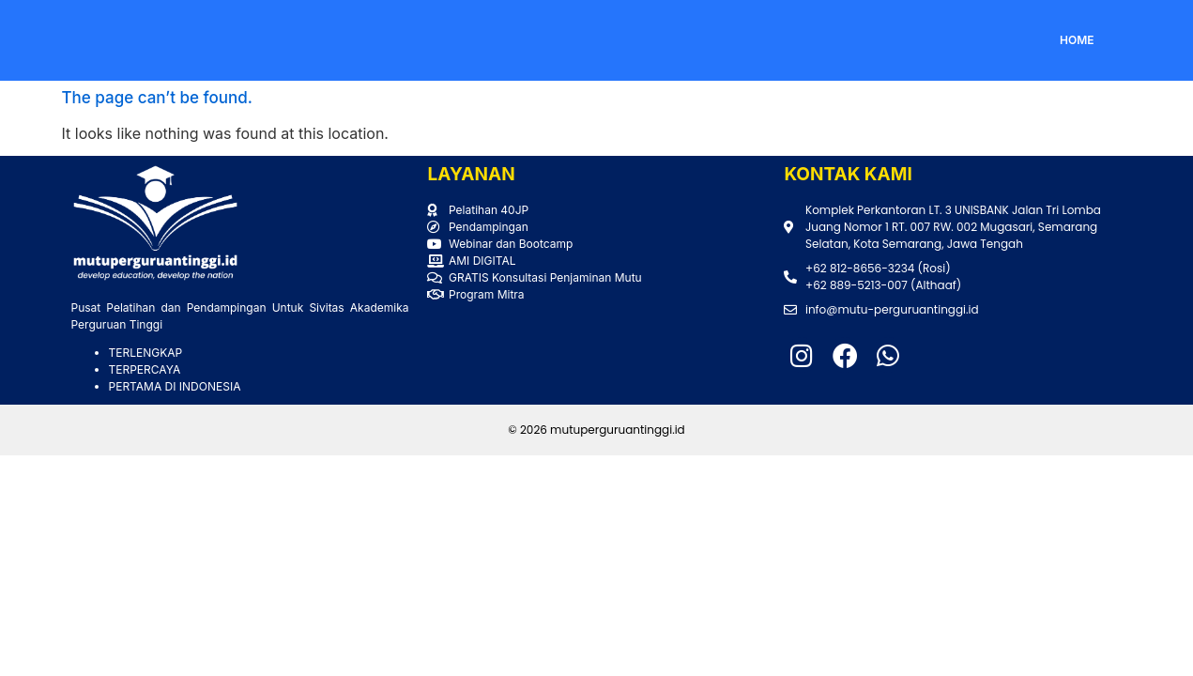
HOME (1077, 40)
